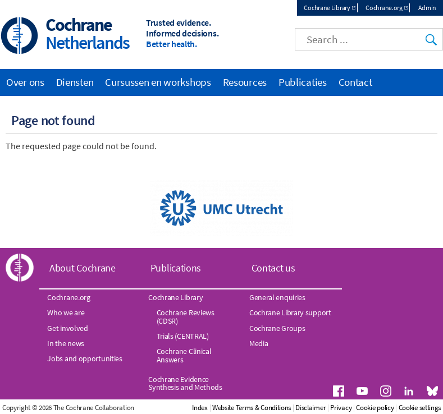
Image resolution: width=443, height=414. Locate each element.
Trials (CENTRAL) (183, 336)
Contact (355, 82)
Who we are (65, 312)
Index (200, 407)
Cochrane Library (327, 7)
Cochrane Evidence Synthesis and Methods (185, 383)
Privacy (340, 407)
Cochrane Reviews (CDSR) (185, 316)
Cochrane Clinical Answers (184, 355)
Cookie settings (420, 407)
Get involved (67, 328)
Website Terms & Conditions (251, 407)
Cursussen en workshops (158, 82)
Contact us (273, 267)
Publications (175, 267)
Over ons (25, 82)
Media (258, 343)
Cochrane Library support (290, 312)
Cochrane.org (384, 7)
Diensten (75, 82)
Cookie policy (375, 407)
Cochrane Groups (277, 328)
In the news (65, 343)
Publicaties (302, 82)
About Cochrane (82, 267)
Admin (427, 7)
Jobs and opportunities (84, 358)
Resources (245, 82)
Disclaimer (310, 407)
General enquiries (277, 297)
